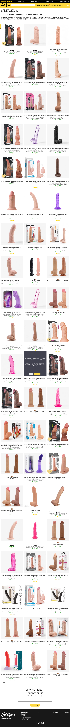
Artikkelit (59, 5)
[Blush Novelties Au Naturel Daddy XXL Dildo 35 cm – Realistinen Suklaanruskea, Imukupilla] (58, 172)
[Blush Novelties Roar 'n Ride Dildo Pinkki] (12, 370)
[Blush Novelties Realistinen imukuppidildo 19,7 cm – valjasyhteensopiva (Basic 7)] (58, 239)
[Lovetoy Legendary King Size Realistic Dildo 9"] (12, 107)
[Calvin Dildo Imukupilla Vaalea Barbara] (58, 40)
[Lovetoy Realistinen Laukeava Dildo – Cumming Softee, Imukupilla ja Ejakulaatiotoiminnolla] (35, 107)
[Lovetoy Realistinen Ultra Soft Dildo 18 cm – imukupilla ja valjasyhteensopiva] (35, 436)
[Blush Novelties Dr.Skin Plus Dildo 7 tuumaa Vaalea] (12, 74)
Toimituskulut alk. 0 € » (21, 1)
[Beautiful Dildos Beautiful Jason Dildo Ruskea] (35, 633)
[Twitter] (42, 723)
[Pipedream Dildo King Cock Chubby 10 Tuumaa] (12, 206)
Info (63, 5)
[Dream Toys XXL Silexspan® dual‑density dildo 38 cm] (58, 74)
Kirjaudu (54, 713)
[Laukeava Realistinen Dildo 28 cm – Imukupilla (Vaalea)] (35, 172)
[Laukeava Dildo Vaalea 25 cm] (35, 600)
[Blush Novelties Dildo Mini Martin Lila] (12, 303)
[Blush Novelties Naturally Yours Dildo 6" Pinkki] (35, 303)
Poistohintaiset (45, 5)
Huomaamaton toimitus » (35, 1)
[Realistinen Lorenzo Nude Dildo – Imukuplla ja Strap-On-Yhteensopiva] (58, 469)
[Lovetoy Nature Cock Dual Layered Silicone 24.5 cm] (12, 40)
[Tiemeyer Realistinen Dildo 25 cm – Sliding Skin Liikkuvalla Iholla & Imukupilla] (12, 633)
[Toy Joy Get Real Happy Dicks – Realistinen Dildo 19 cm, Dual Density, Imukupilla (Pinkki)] (35, 534)
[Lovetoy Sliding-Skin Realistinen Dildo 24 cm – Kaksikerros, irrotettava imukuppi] (35, 567)
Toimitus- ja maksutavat (25, 718)
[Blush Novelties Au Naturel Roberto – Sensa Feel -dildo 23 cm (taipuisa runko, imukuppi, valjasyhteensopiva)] (35, 336)
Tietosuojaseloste (56, 714)
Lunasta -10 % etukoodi (6, 1)
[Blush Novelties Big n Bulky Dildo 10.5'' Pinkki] (12, 567)
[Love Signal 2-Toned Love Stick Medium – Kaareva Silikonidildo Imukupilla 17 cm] (12, 666)
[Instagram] (35, 723)
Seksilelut (8, 9)
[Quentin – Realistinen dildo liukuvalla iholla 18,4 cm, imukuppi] (35, 403)
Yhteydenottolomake (24, 719)
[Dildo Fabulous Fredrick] (35, 502)
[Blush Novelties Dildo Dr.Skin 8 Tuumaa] (12, 239)
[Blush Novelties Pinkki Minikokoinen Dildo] (58, 403)
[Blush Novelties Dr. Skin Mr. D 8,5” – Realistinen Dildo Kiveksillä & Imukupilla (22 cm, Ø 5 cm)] (58, 633)
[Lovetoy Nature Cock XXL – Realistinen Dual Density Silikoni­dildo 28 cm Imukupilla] (12, 403)
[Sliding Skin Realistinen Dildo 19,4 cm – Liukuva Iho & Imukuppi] (12, 502)
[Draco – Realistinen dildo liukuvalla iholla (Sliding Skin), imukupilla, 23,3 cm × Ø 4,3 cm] (58, 271)
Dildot (12, 9)
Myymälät (53, 5)
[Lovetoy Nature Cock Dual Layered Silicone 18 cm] (58, 436)
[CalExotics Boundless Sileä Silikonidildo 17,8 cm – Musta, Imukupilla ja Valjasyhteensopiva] (58, 600)
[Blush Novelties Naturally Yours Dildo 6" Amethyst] (35, 140)
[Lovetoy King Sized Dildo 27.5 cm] (35, 239)
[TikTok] (39, 723)
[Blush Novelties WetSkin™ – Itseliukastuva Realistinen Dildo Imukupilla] (35, 666)
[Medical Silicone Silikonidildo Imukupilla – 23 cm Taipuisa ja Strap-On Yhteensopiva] (58, 502)
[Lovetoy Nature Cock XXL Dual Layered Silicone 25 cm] (35, 74)
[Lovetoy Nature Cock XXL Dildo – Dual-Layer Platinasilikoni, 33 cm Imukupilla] (58, 370)
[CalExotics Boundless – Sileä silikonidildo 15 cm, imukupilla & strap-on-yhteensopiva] (12, 600)
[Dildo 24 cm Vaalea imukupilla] (58, 336)
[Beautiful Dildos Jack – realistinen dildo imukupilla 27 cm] (58, 107)
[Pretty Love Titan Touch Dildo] (58, 303)
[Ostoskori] (65, 5)
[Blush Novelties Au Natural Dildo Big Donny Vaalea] (35, 40)
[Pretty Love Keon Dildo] (58, 534)
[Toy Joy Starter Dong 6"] (35, 271)
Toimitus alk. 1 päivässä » (49, 1)
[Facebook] (32, 723)
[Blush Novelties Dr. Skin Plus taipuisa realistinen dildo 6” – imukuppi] (12, 336)
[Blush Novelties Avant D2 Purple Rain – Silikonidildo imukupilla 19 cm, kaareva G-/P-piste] (35, 469)
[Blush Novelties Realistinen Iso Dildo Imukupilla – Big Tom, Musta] (58, 140)
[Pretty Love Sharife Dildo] (12, 469)
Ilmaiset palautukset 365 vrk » (64, 1)
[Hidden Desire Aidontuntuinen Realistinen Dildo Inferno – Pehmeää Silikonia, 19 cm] (12, 436)
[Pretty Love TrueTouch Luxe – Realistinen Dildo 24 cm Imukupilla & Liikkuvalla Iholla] (58, 666)
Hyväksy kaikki (37, 374)
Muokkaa (31, 374)
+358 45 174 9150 (24, 715)
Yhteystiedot (40, 713)
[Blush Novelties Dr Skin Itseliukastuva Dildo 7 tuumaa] (12, 534)
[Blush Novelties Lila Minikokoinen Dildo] (58, 206)
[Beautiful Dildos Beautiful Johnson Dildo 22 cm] (58, 567)
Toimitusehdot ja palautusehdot (26, 717)
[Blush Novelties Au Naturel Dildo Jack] (35, 206)
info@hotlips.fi (23, 714)
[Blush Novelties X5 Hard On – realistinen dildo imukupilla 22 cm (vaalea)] (12, 271)
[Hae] (23, 5)
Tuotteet (38, 5)
